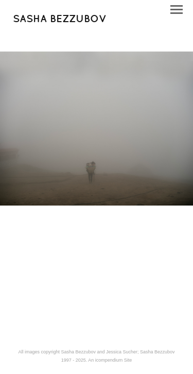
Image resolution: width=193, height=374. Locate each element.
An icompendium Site (110, 360)
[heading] (60, 20)
